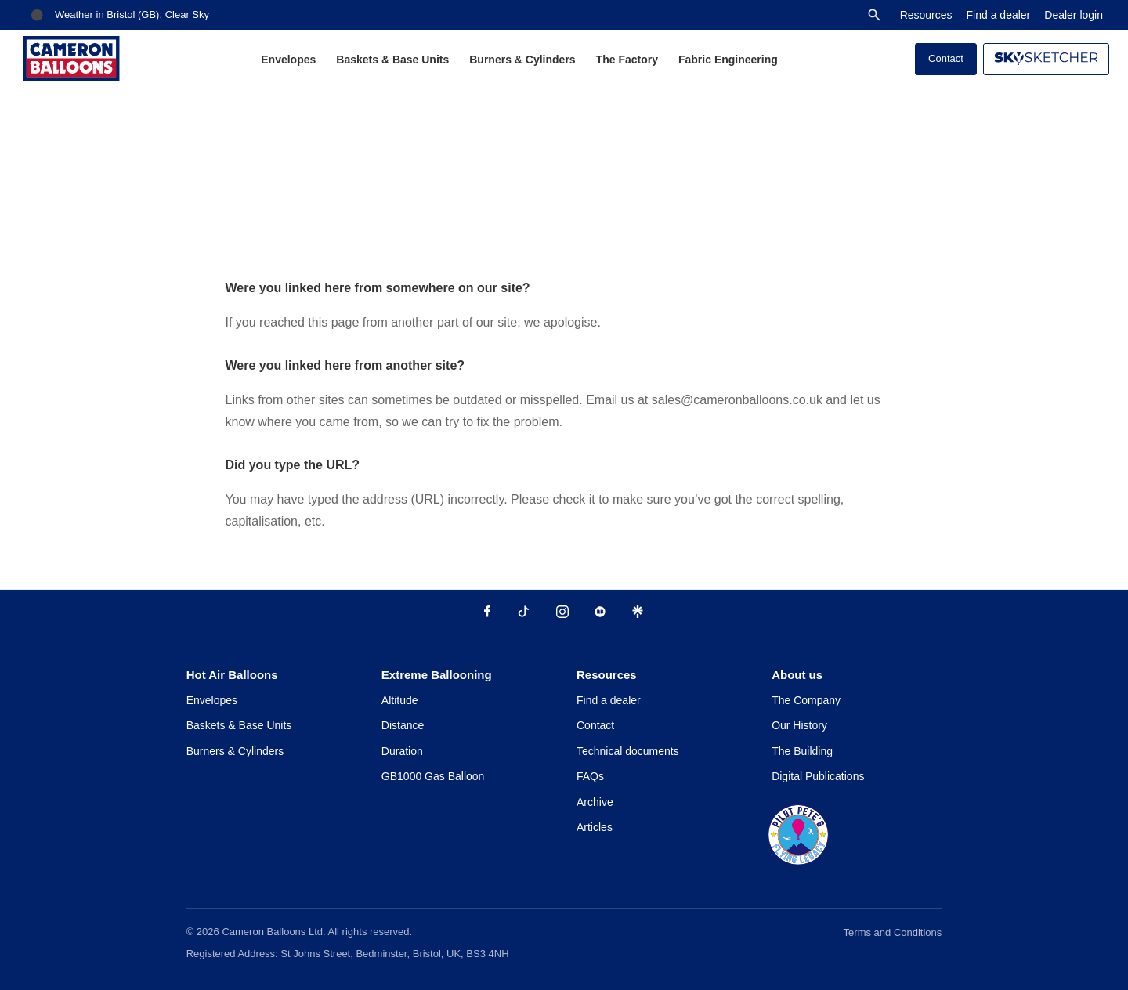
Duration (402, 751)
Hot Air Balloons (232, 674)
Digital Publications (818, 776)
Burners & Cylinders (522, 59)
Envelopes (288, 59)
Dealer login (1073, 15)
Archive (595, 802)
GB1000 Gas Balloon (433, 776)
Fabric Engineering (728, 59)
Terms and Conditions (893, 932)
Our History (799, 725)
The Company (806, 700)
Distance (402, 725)
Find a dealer (999, 15)
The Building (802, 751)
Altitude (399, 700)
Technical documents (628, 751)
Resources (926, 15)
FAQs (590, 776)
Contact (946, 58)
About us (797, 674)
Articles (595, 827)
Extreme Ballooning (436, 674)
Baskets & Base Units (392, 59)
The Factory (627, 59)
